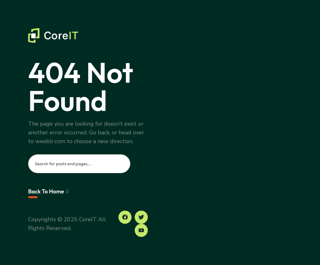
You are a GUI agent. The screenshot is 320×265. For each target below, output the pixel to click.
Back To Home (48, 191)
